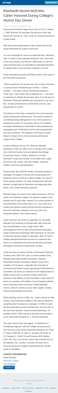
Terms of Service (27, 388)
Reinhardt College (11, 361)
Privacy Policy (15, 388)
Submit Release (51, 3)
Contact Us (9, 367)
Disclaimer (5, 388)
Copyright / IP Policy (42, 388)
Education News (26, 26)
